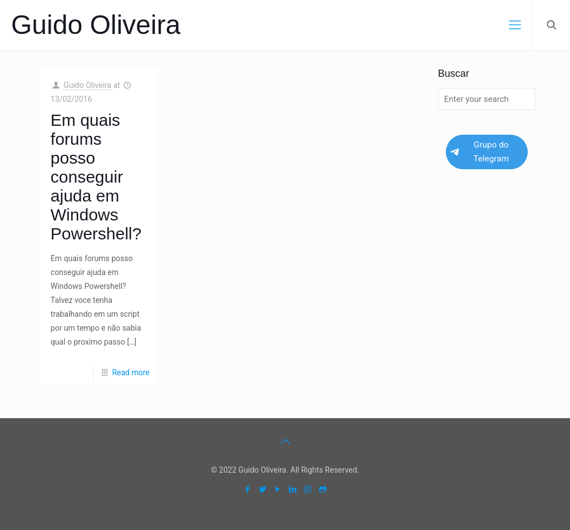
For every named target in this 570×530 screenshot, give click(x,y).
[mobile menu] (514, 25)
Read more (130, 372)
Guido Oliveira (95, 25)
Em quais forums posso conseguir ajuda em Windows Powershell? (96, 177)
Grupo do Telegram (479, 152)
